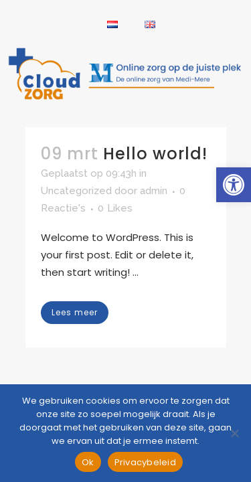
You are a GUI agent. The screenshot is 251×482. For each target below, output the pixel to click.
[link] (233, 184)
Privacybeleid (145, 462)
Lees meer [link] (75, 312)
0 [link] (115, 208)
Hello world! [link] (155, 154)
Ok (88, 462)
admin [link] (153, 191)
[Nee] (234, 433)
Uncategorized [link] (76, 191)
